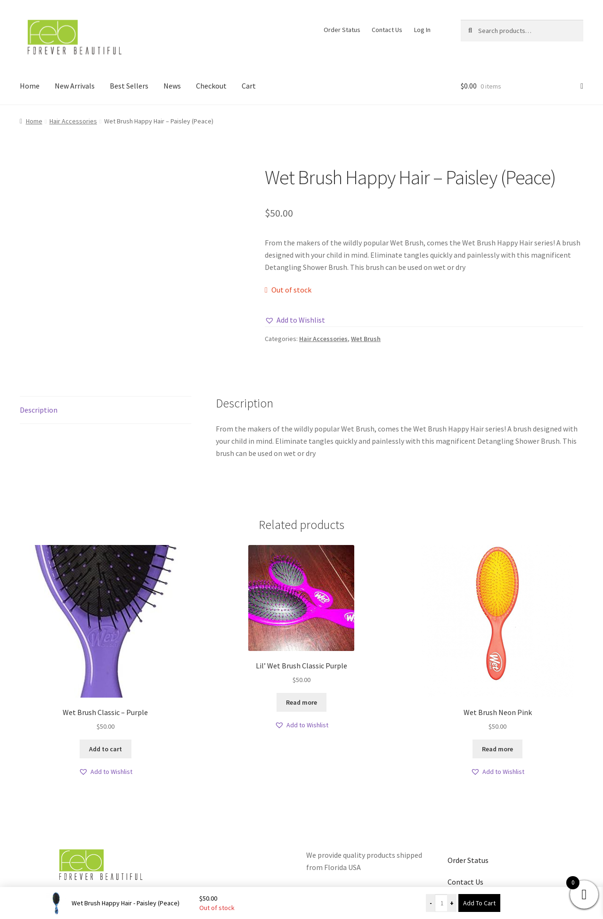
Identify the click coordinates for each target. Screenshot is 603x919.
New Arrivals (75, 85)
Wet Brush (366, 338)
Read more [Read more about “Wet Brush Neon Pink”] (497, 749)
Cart (249, 85)
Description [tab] (38, 410)
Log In (422, 29)
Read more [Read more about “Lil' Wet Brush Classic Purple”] (301, 702)
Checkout (211, 85)
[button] (295, 320)
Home (30, 85)
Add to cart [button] (105, 749)
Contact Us (387, 29)
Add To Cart (479, 903)
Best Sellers (129, 85)
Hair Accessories (73, 121)
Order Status (342, 29)
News (172, 85)
